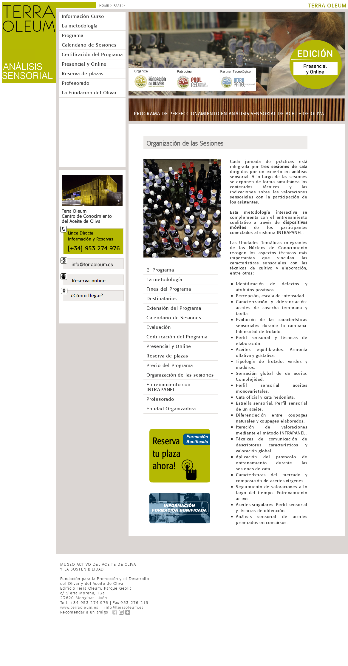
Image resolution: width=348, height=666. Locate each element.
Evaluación (158, 327)
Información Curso (83, 16)
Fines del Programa (168, 289)
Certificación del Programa (92, 54)
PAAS (117, 5)
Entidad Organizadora (171, 408)
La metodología (80, 26)
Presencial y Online (84, 64)
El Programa (160, 270)
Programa (72, 35)
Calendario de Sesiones (89, 45)
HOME (104, 5)
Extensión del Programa (173, 308)
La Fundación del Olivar (89, 92)
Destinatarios (161, 298)
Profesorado (75, 83)
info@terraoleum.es (123, 607)
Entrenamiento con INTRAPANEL (168, 386)
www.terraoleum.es (79, 607)
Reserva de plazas (82, 73)
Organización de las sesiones (180, 375)
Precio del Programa (169, 365)
